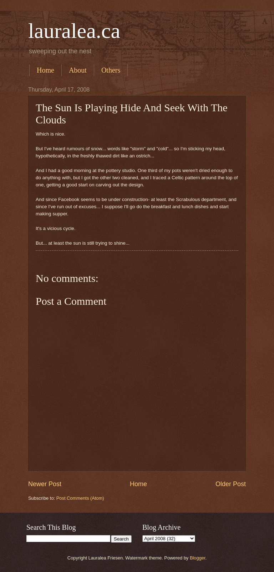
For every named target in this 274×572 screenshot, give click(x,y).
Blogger (198, 558)
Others (110, 70)
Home (45, 70)
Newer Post (44, 484)
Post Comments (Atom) (80, 498)
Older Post (230, 484)
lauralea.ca (74, 31)
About (78, 70)
